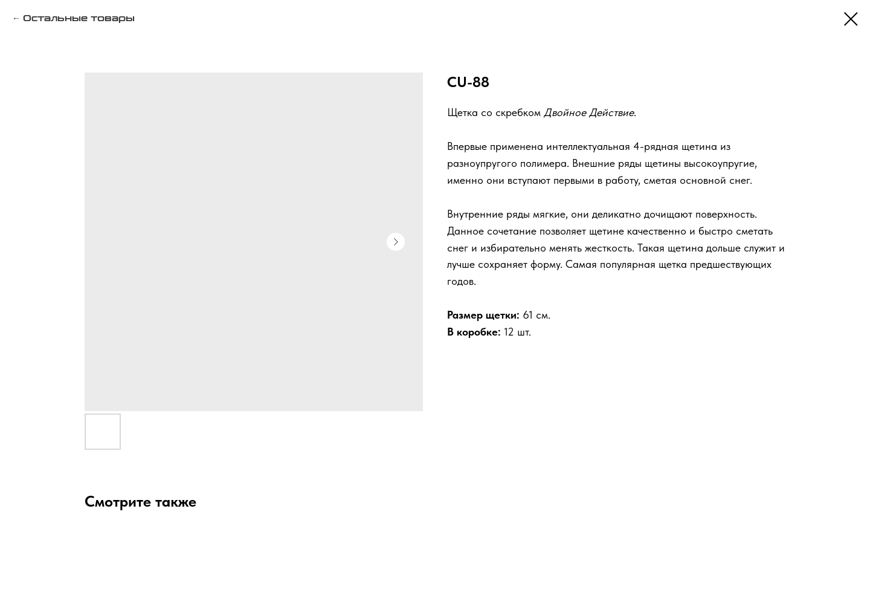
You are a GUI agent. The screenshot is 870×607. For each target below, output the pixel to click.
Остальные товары (79, 18)
